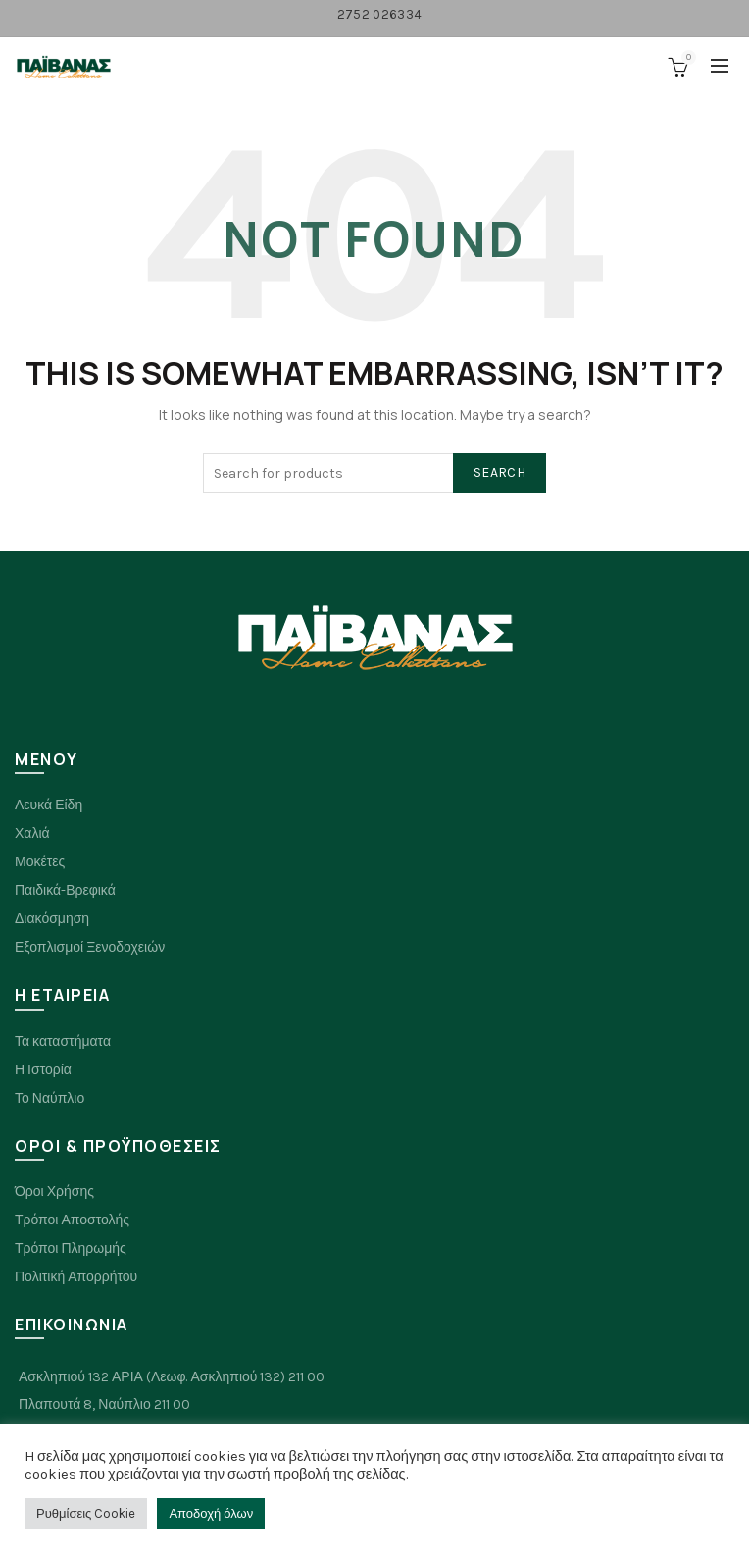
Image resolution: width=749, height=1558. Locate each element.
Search (499, 472)
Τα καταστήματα (63, 1041)
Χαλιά (32, 833)
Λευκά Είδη (48, 805)
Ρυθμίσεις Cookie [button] (85, 1513)
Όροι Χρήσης (54, 1191)
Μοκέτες (40, 862)
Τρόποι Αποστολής (72, 1220)
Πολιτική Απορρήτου (76, 1277)
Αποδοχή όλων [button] (211, 1513)
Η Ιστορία (43, 1070)
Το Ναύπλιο (49, 1098)
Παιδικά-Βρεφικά (65, 890)
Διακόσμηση (52, 918)
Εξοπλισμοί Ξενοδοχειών (90, 947)
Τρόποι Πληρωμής (70, 1248)
